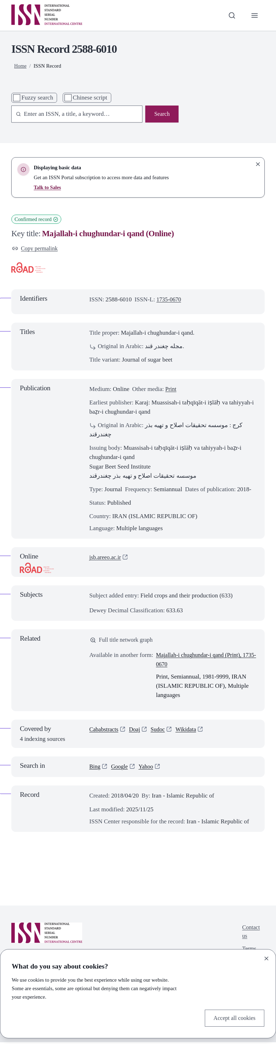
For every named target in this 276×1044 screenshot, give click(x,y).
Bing (95, 768)
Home (20, 66)
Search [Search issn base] (161, 114)
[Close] (266, 958)
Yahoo (148, 768)
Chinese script (90, 97)
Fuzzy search (37, 97)
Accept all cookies (233, 1017)
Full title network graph (123, 640)
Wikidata (190, 731)
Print (171, 389)
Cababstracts (104, 731)
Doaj (136, 731)
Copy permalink (36, 248)
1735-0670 (170, 300)
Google (120, 768)
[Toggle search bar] (231, 15)
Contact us (250, 934)
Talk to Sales (48, 187)
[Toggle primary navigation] (254, 15)
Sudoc (160, 731)
